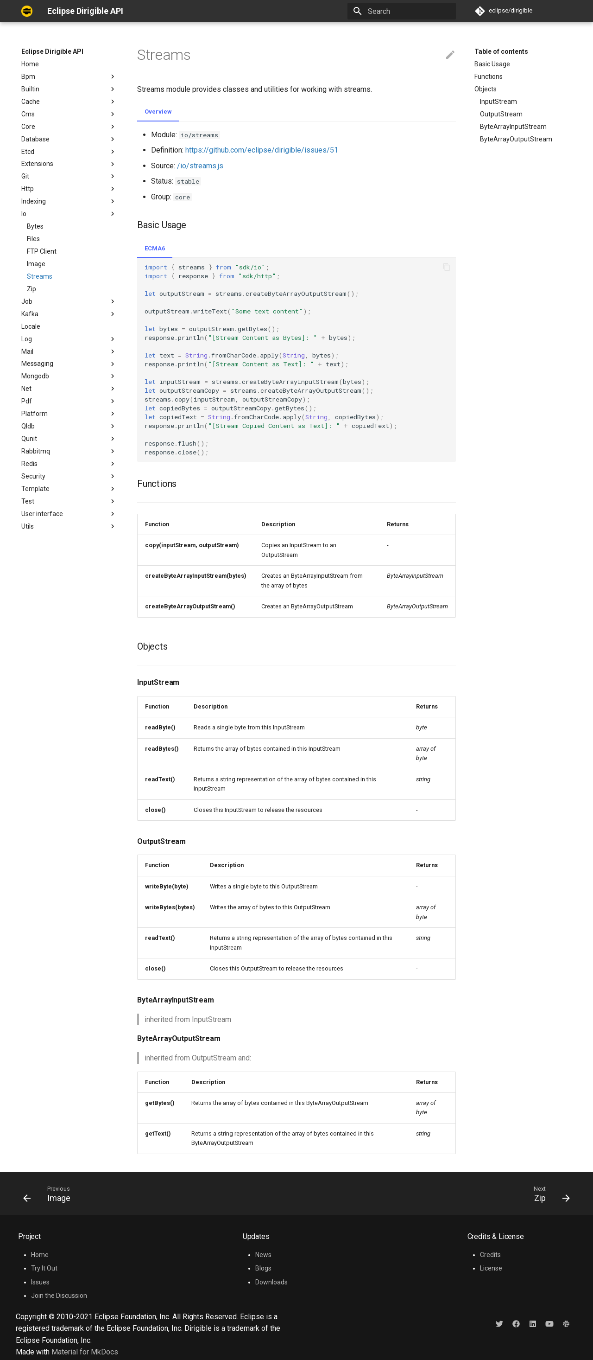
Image (36, 264)
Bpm (69, 76)
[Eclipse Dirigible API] (27, 11)
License (491, 1268)
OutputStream (501, 114)
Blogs (263, 1268)
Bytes (35, 226)
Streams (39, 276)
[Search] (401, 11)
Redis (69, 464)
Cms (69, 114)
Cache (69, 101)
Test (69, 501)
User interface (42, 513)
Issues (40, 1282)
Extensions (69, 164)
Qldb (69, 426)
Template (69, 489)
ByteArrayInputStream (513, 126)
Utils (69, 526)
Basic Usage (492, 64)
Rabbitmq (69, 451)
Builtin (69, 89)
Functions (488, 76)
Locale (30, 326)
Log (69, 339)
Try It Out (44, 1268)
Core (69, 126)
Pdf (69, 401)
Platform (69, 413)
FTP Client (42, 251)
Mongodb (69, 376)
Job (69, 301)
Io (69, 214)
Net (69, 388)
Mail (69, 351)
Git (69, 176)
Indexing (69, 201)
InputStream (498, 101)
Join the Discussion (59, 1295)
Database (69, 139)
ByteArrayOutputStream (516, 139)
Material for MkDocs (84, 1351)
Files (33, 239)
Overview (158, 111)
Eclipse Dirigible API (52, 51)
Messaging (69, 364)
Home (30, 64)
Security (69, 476)
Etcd (69, 151)
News (263, 1254)
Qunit (69, 438)
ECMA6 (155, 248)
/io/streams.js (200, 165)
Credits (490, 1254)
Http (69, 189)
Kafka (69, 314)
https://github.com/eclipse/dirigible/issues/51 (261, 150)
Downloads (271, 1282)
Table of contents (501, 51)
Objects (485, 89)
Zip (31, 289)
